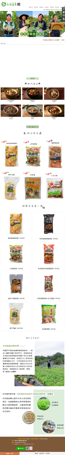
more (32, 78)
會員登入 (8, 453)
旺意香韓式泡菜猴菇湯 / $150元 (48, 256)
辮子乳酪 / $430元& (16, 316)
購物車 (36, 453)
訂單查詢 (48, 453)
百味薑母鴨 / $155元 (49, 316)
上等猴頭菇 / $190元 (16, 256)
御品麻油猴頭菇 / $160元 (16, 226)
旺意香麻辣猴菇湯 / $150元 (48, 226)
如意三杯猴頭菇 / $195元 (16, 286)
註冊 (12, 453)
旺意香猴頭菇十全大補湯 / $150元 (48, 286)
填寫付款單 (41, 453)
